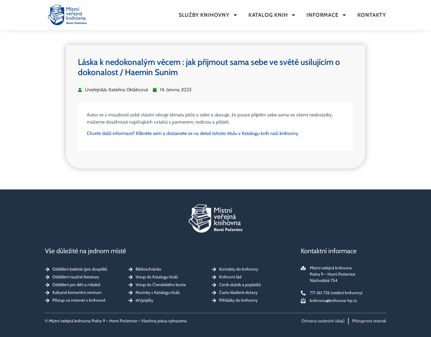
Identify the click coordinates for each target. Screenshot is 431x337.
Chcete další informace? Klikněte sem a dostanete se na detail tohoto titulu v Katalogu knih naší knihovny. (193, 133)
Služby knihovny (208, 15)
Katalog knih (272, 15)
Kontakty (371, 15)
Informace (326, 15)
